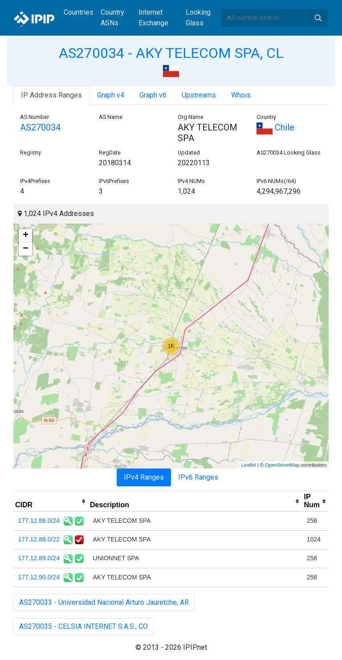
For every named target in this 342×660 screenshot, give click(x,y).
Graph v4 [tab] (110, 95)
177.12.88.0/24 (39, 520)
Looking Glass (198, 17)
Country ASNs (112, 17)
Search (318, 18)
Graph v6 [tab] (153, 95)
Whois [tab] (241, 95)
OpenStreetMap (282, 465)
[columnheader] (50, 501)
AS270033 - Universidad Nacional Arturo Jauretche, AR (104, 602)
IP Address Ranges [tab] (51, 95)
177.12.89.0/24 (39, 558)
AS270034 (40, 127)
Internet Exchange (153, 17)
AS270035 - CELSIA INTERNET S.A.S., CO (83, 626)
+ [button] (25, 235)
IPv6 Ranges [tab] (198, 477)
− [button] (25, 249)
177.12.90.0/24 (39, 577)
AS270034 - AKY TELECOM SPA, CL (171, 53)
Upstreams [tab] (199, 95)
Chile (275, 127)
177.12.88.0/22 (39, 539)
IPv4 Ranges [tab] (144, 477)
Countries (79, 12)
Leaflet (248, 465)
